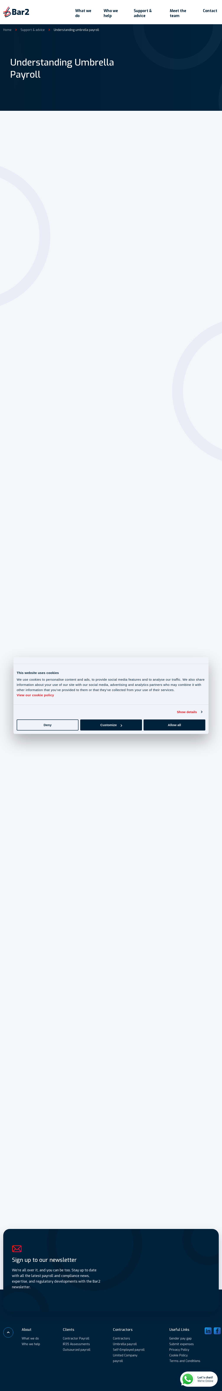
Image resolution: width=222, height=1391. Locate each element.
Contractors (121, 1338)
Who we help (107, 10)
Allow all (174, 725)
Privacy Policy (179, 1349)
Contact (211, 8)
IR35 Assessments (76, 1344)
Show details (187, 712)
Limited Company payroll (125, 1358)
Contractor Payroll (76, 1338)
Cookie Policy (178, 1355)
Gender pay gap (180, 1338)
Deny (48, 725)
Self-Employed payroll (129, 1349)
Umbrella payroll (125, 1344)
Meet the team (178, 10)
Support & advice (141, 10)
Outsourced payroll (76, 1349)
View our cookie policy (35, 695)
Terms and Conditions (184, 1361)
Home (7, 27)
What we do (78, 10)
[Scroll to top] (8, 1332)
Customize (111, 725)
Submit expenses (181, 1344)
